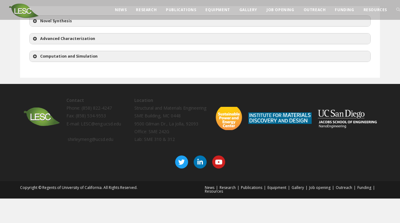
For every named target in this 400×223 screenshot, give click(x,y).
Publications (251, 187)
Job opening (320, 187)
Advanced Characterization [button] (63, 39)
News (209, 187)
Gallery (298, 187)
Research (228, 187)
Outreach (344, 187)
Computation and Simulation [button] (65, 56)
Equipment (276, 187)
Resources (214, 191)
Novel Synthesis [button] (52, 21)
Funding (364, 187)
